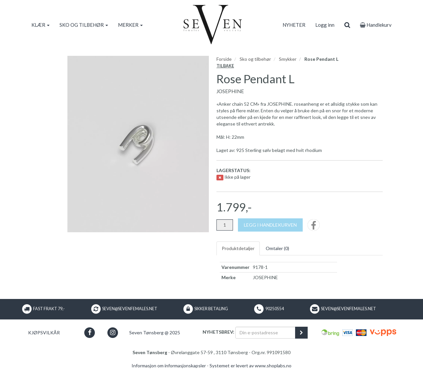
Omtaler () (277, 248)
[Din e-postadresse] (265, 333)
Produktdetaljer (238, 248)
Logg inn (324, 25)
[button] (90, 332)
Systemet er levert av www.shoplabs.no (250, 365)
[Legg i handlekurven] (270, 225)
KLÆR (40, 25)
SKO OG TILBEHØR (83, 25)
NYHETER (294, 25)
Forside (224, 59)
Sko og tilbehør (255, 59)
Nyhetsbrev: (218, 332)
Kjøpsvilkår (44, 332)
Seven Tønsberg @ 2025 (154, 332)
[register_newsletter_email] (301, 333)
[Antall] (224, 225)
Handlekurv (376, 25)
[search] (347, 25)
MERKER (130, 25)
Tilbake (225, 65)
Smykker (287, 59)
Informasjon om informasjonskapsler (169, 365)
